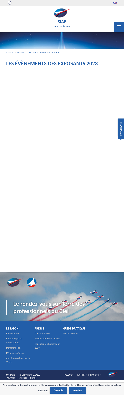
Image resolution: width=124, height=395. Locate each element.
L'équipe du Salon (15, 353)
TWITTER (81, 375)
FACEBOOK (68, 375)
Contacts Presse (42, 333)
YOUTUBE (11, 378)
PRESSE (20, 52)
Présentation (12, 333)
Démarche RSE (13, 347)
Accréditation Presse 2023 (47, 338)
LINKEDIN (23, 378)
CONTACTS (10, 375)
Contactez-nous (70, 333)
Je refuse (77, 390)
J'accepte (58, 390)
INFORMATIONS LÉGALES (29, 375)
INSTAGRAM (93, 375)
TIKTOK (33, 378)
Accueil (9, 52)
